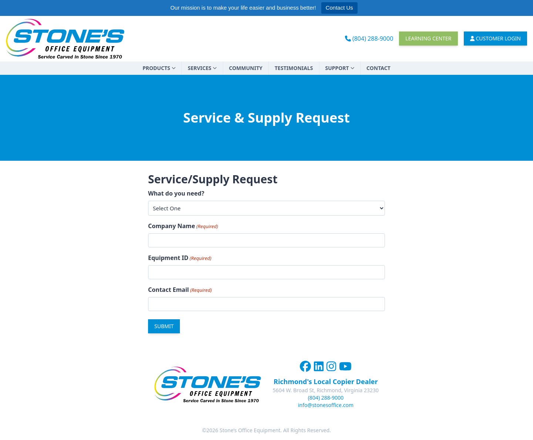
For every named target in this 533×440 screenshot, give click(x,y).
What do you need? (176, 193)
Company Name (183, 226)
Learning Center (428, 38)
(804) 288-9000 (369, 38)
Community (245, 67)
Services (202, 67)
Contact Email (180, 290)
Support (340, 67)
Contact (378, 67)
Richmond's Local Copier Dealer (326, 381)
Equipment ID (179, 258)
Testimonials (294, 67)
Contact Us (339, 7)
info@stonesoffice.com (325, 405)
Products (159, 67)
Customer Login (495, 38)
